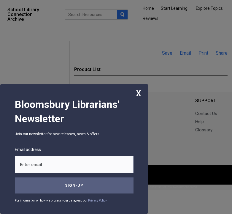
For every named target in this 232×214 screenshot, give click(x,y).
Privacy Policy (97, 200)
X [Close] (138, 93)
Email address (28, 149)
